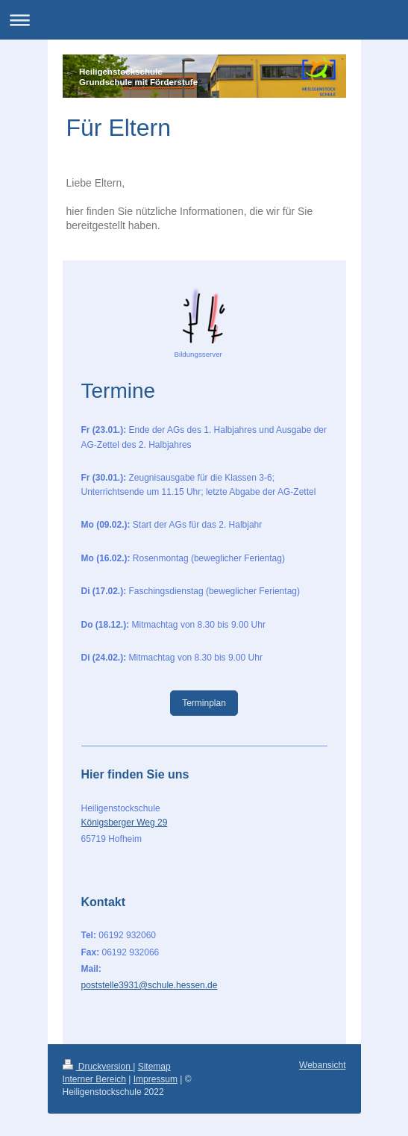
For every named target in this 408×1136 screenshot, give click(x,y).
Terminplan (204, 703)
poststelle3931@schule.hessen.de (149, 985)
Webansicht (322, 1065)
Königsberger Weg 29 (124, 822)
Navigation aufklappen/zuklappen (204, 20)
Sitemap (154, 1066)
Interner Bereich (94, 1079)
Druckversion (98, 1066)
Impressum (156, 1079)
